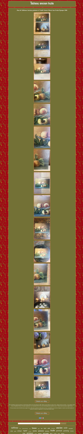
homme (72, 431)
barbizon (47, 431)
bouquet (29, 431)
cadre (48, 428)
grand (15, 431)
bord (45, 428)
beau (20, 428)
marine (35, 431)
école (30, 428)
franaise (53, 428)
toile (65, 428)
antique (19, 431)
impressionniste (25, 428)
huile (52, 430)
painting (66, 431)
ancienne (71, 428)
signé (25, 431)
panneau (41, 431)
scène (11, 431)
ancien (59, 428)
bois (42, 428)
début (39, 428)
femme (34, 428)
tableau (14, 427)
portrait (59, 431)
